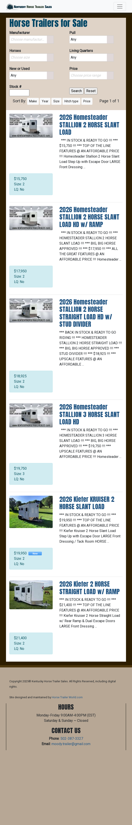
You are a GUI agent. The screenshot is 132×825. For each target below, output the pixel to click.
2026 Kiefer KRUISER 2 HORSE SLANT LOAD (86, 503)
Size (56, 101)
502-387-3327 (71, 738)
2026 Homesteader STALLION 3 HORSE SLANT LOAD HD (89, 414)
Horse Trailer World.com (67, 697)
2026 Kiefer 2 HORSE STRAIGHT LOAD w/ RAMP (89, 587)
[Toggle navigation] (120, 6)
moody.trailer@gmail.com (71, 744)
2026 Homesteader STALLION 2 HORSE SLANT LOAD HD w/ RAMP (89, 217)
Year (45, 101)
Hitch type (71, 101)
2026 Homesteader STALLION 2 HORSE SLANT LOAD (89, 125)
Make (33, 101)
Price (86, 101)
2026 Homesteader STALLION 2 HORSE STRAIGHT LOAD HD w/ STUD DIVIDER (85, 313)
